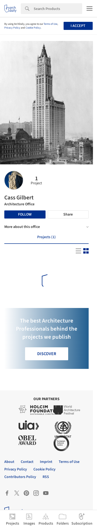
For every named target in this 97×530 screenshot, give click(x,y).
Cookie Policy (33, 28)
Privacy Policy (12, 28)
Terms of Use (50, 24)
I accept (78, 26)
